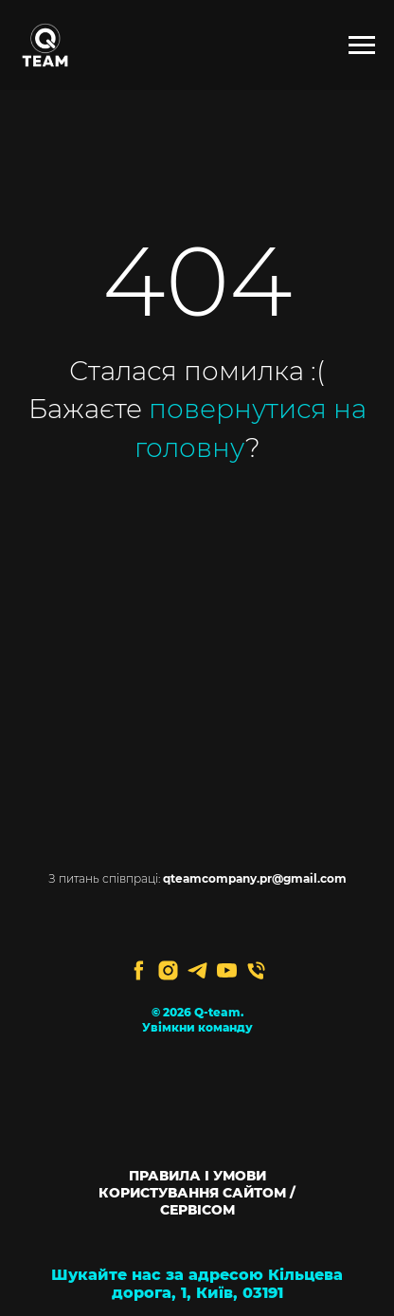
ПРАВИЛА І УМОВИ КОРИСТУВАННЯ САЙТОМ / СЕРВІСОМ (197, 1192)
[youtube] (227, 970)
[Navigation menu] (362, 45)
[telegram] (197, 970)
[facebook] (139, 970)
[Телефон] (256, 970)
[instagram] (168, 970)
